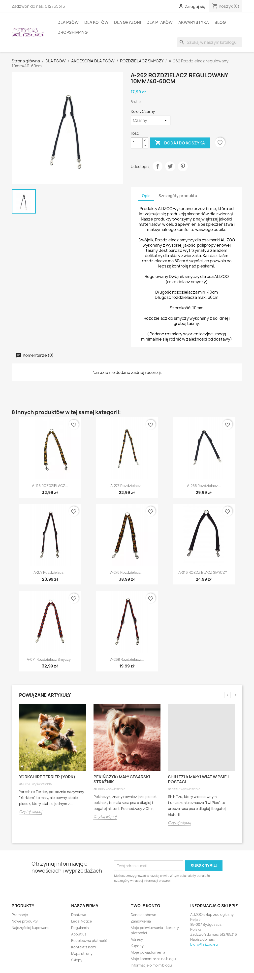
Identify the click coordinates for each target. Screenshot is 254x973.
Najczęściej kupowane (31, 927)
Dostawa (78, 914)
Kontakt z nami (83, 947)
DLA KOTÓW (96, 22)
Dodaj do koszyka (180, 143)
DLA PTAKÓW (160, 22)
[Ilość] (137, 142)
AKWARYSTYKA (193, 22)
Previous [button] (227, 695)
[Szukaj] (209, 42)
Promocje (20, 914)
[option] (52, 763)
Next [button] (235, 695)
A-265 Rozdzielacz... (204, 485)
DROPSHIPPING (73, 32)
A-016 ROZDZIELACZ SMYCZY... (203, 572)
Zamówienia (141, 921)
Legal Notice (81, 921)
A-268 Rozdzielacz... (127, 659)
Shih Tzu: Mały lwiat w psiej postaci (198, 779)
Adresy (137, 939)
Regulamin (80, 927)
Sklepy (76, 960)
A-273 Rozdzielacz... (127, 485)
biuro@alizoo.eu (204, 944)
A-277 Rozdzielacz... (49, 572)
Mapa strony (82, 953)
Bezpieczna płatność (89, 940)
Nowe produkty (25, 921)
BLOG (220, 22)
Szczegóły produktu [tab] (178, 195)
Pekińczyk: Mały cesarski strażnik (122, 779)
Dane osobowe (143, 914)
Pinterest (183, 166)
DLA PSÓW (68, 22)
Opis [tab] (146, 195)
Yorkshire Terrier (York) (47, 777)
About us (79, 934)
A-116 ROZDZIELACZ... (50, 485)
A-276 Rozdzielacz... (127, 572)
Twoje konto (145, 905)
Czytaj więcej (30, 811)
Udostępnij (157, 166)
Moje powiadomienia (148, 952)
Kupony (137, 945)
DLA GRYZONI (127, 22)
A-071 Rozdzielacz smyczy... (50, 659)
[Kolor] (150, 120)
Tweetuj (170, 166)
